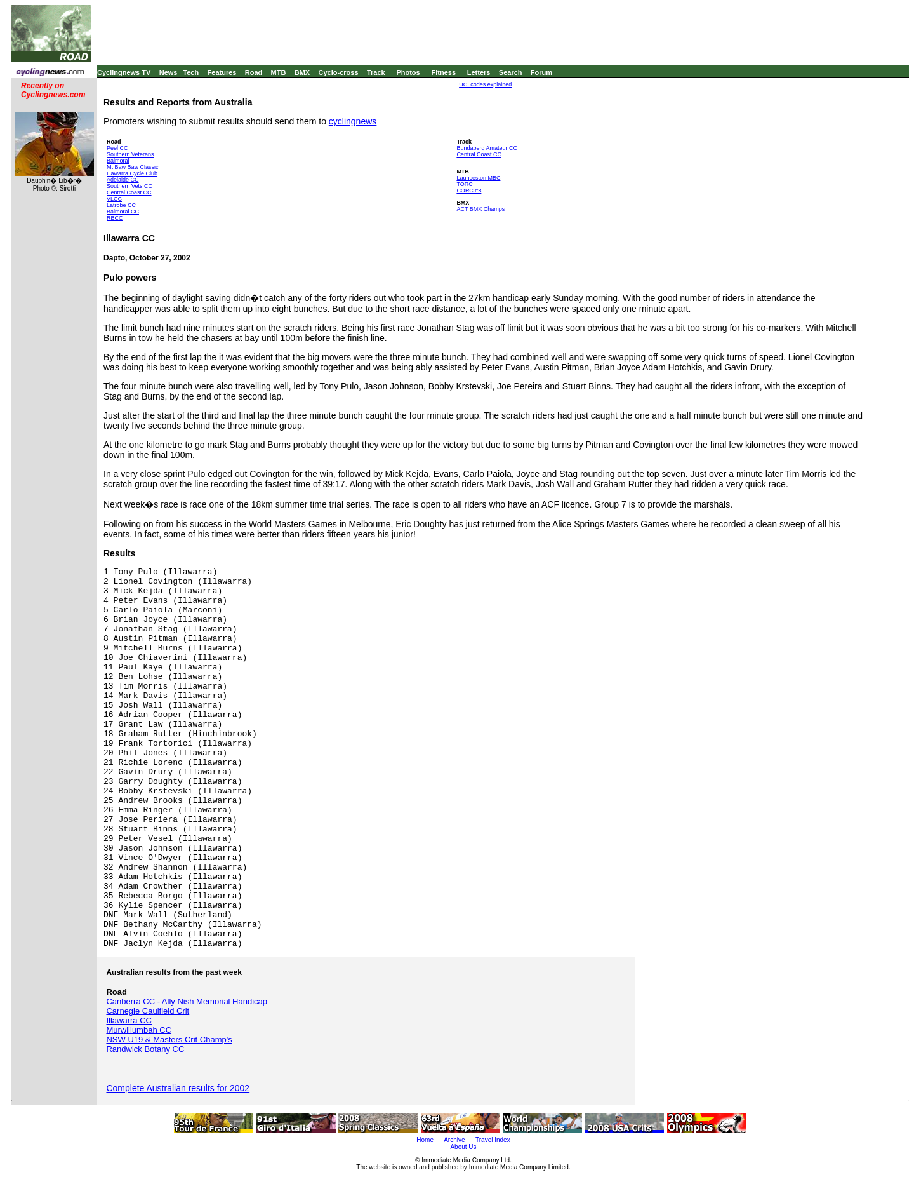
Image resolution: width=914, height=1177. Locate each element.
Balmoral (118, 161)
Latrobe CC (121, 205)
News (168, 72)
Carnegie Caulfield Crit (147, 1011)
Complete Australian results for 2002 (177, 1088)
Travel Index (492, 1139)
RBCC (115, 218)
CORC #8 (468, 190)
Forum (541, 72)
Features (222, 72)
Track (376, 72)
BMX (302, 72)
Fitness (443, 72)
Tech (191, 72)
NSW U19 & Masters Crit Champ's (169, 1039)
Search (510, 72)
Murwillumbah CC (138, 1030)
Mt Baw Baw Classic (133, 167)
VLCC (114, 199)
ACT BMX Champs (480, 209)
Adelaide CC (123, 180)
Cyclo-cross (339, 72)
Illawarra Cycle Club (132, 173)
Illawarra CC (129, 1020)
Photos (408, 72)
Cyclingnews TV (123, 72)
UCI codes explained (485, 84)
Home (425, 1139)
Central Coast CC (129, 192)
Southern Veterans (130, 154)
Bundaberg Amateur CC (486, 148)
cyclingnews (352, 121)
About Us (463, 1146)
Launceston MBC (478, 178)
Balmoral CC (123, 211)
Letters (479, 72)
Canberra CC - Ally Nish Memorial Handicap (186, 1001)
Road (254, 72)
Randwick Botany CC (145, 1049)
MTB (278, 72)
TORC (464, 184)
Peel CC (117, 148)
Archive (454, 1139)
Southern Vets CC (129, 186)
